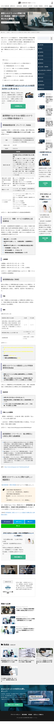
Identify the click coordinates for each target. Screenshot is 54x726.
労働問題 (41, 52)
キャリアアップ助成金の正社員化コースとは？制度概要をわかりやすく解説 (25, 630)
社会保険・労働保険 (38, 6)
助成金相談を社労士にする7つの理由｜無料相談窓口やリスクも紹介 (25, 619)
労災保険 (41, 55)
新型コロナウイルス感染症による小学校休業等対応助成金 (18, 74)
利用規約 (30, 714)
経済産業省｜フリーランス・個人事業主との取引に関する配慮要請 (18, 76)
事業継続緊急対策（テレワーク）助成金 (14, 66)
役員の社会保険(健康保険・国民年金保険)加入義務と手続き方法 (49, 123)
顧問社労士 (12, 6)
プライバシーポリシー (15, 714)
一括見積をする (18, 106)
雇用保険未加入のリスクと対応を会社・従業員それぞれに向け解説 (49, 146)
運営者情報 (24, 714)
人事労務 (46, 6)
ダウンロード (12, 355)
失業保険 (41, 59)
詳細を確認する (18, 557)
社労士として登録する (38, 714)
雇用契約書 (19, 6)
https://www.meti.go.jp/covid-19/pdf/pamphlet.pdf (16, 467)
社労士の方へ (42, 74)
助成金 (50, 6)
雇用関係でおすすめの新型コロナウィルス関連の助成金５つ (16, 63)
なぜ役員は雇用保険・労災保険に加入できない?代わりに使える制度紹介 (49, 111)
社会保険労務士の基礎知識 (45, 70)
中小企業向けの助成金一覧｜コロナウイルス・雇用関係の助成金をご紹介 (9, 680)
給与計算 (30, 6)
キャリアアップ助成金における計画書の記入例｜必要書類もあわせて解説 (44, 662)
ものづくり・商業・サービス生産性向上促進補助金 (16, 68)
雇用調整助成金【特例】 (10, 71)
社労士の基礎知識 (5, 6)
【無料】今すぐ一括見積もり (13, 704)
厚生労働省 (13, 485)
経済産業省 (5, 485)
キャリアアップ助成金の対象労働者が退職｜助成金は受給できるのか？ (25, 609)
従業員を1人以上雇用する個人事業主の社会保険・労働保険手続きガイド (49, 133)
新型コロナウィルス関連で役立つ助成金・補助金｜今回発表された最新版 (25, 32)
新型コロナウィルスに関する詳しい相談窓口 (13, 80)
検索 (51, 38)
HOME (3, 32)
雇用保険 (41, 81)
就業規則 (25, 6)
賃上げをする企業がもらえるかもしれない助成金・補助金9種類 (26, 661)
